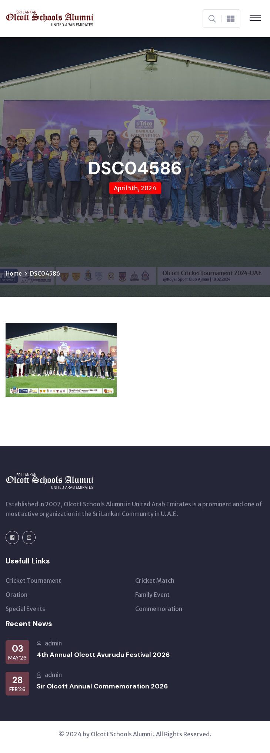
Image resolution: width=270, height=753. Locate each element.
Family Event (152, 594)
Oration (16, 594)
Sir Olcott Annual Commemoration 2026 (102, 686)
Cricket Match (154, 580)
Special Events (25, 608)
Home (14, 273)
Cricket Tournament (33, 580)
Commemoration (158, 608)
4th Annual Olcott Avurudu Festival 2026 (103, 654)
